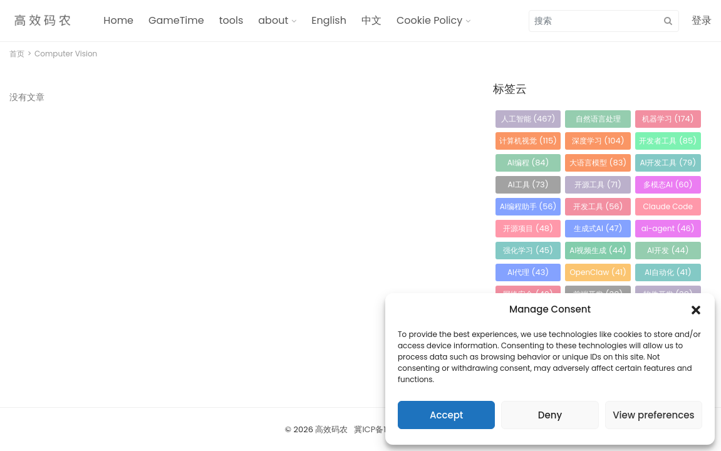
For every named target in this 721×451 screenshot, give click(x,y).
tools (231, 20)
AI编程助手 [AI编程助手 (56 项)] (528, 206)
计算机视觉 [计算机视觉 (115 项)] (528, 141)
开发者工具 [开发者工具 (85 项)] (668, 141)
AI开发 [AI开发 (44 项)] (668, 250)
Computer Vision (65, 53)
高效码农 (331, 429)
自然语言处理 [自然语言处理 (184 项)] (598, 120)
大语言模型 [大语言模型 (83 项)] (597, 162)
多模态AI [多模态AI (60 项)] (668, 184)
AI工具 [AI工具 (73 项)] (528, 184)
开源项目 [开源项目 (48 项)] (528, 228)
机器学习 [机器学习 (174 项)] (668, 119)
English (328, 20)
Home (118, 20)
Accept (446, 415)
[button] (696, 309)
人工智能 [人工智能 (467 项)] (528, 119)
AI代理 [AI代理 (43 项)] (528, 272)
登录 (702, 20)
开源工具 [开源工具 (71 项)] (597, 184)
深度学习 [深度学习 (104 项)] (598, 141)
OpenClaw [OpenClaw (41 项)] (597, 272)
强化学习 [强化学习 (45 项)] (528, 250)
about (273, 20)
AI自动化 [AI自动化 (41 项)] (668, 272)
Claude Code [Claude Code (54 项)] (668, 208)
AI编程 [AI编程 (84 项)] (528, 162)
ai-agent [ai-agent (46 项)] (668, 228)
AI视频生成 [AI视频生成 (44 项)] (597, 250)
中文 (371, 20)
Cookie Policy (429, 20)
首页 (16, 53)
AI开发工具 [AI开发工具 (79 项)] (668, 162)
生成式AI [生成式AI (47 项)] (598, 228)
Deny (550, 415)
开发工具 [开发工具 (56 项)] (598, 206)
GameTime (176, 20)
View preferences (653, 415)
